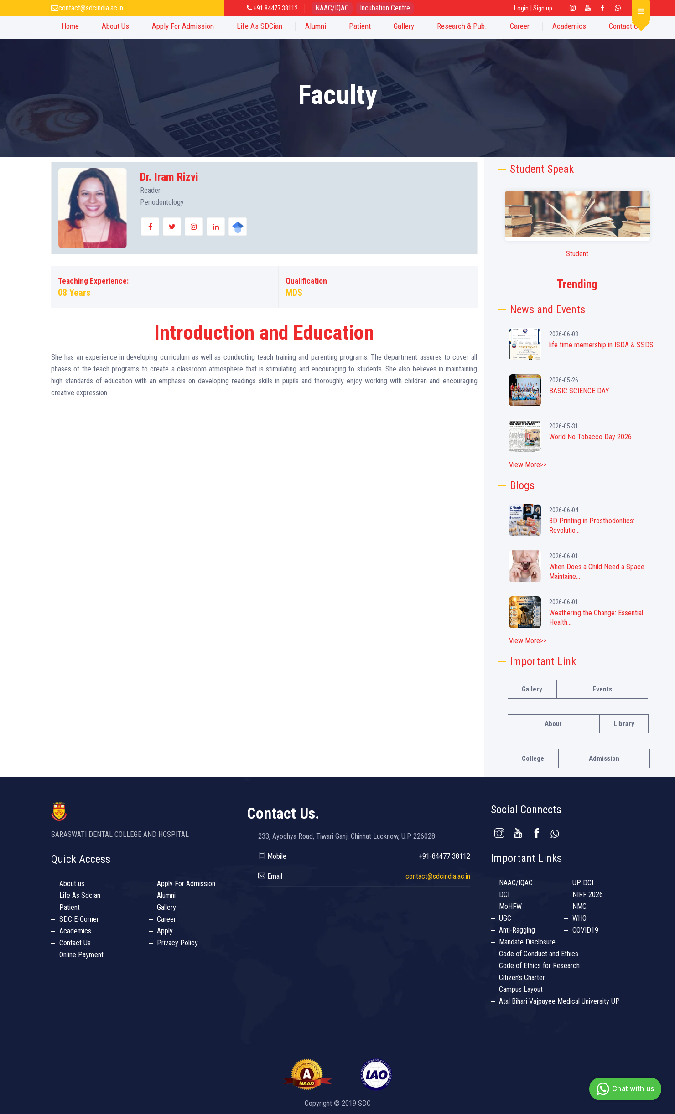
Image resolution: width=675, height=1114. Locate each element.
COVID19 (585, 930)
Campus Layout (521, 989)
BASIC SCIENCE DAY (579, 391)
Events (602, 689)
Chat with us (624, 1089)
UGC (505, 918)
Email (270, 876)
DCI (504, 894)
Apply (165, 931)
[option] (577, 225)
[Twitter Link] (618, 8)
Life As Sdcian (79, 895)
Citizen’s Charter (522, 977)
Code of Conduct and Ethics (538, 953)
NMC (579, 906)
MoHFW (510, 906)
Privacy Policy (177, 943)
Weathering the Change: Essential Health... (596, 618)
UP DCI (582, 882)
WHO (579, 918)
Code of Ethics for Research (539, 965)
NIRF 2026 (587, 894)
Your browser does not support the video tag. (577, 214)
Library (623, 724)
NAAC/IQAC (332, 8)
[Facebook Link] (603, 8)
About (553, 724)
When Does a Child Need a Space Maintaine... (596, 571)
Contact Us (625, 26)
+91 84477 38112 (272, 8)
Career (520, 26)
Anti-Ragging (517, 930)
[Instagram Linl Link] (573, 8)
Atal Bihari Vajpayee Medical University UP (559, 1001)
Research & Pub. (462, 26)
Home (70, 26)
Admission (604, 758)
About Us (115, 26)
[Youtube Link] (588, 8)
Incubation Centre (385, 8)
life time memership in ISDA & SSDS (601, 344)
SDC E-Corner (79, 919)
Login (521, 8)
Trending (577, 284)
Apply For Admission (183, 26)
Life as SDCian (259, 26)
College (533, 758)
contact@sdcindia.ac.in (90, 8)
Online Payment (81, 954)
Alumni (315, 26)
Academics (569, 26)
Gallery (404, 26)
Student (577, 253)
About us (71, 883)
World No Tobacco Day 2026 (590, 437)
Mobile (272, 856)
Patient (360, 26)
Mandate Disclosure (527, 942)
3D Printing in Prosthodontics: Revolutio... (591, 525)
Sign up (542, 8)
